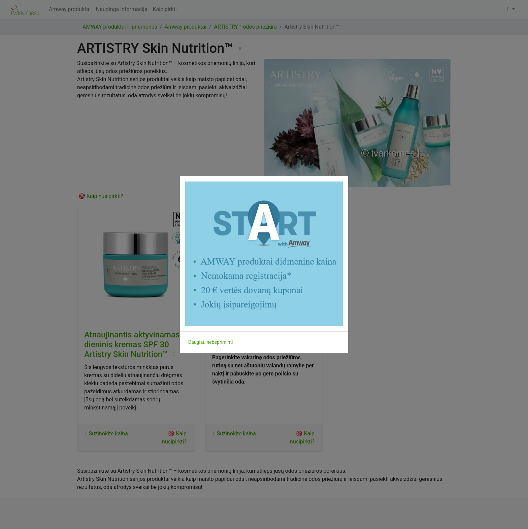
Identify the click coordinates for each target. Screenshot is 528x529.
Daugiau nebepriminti (210, 342)
